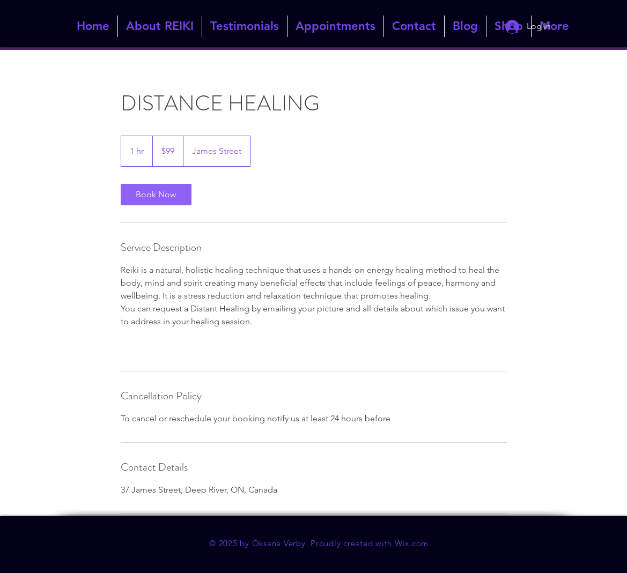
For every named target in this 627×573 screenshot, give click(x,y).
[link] (156, 194)
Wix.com (412, 543)
